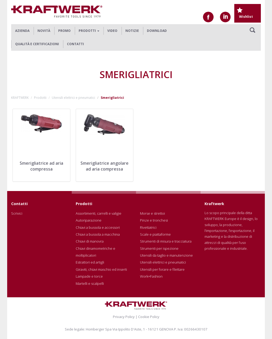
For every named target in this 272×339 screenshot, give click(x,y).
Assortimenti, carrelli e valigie (98, 213)
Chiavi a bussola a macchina (98, 234)
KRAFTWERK (20, 97)
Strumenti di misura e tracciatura (166, 241)
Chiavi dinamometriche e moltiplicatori (95, 252)
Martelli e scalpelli (90, 283)
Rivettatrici (148, 227)
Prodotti (40, 97)
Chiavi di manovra (90, 241)
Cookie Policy (148, 316)
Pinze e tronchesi (154, 220)
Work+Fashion (151, 276)
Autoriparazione (88, 220)
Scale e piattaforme (155, 234)
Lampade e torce (89, 276)
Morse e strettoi (152, 213)
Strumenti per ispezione (159, 248)
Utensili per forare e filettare (162, 269)
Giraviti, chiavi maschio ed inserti (101, 269)
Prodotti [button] (89, 30)
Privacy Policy (124, 316)
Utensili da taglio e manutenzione (166, 255)
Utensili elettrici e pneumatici (73, 97)
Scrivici (16, 213)
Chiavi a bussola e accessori (98, 227)
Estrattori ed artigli (90, 262)
